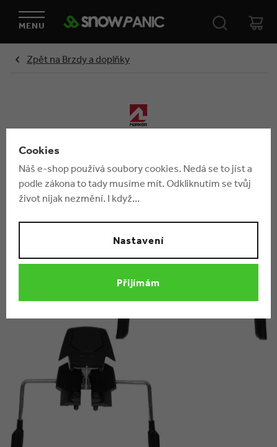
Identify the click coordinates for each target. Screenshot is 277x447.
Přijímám (139, 282)
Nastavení (138, 240)
